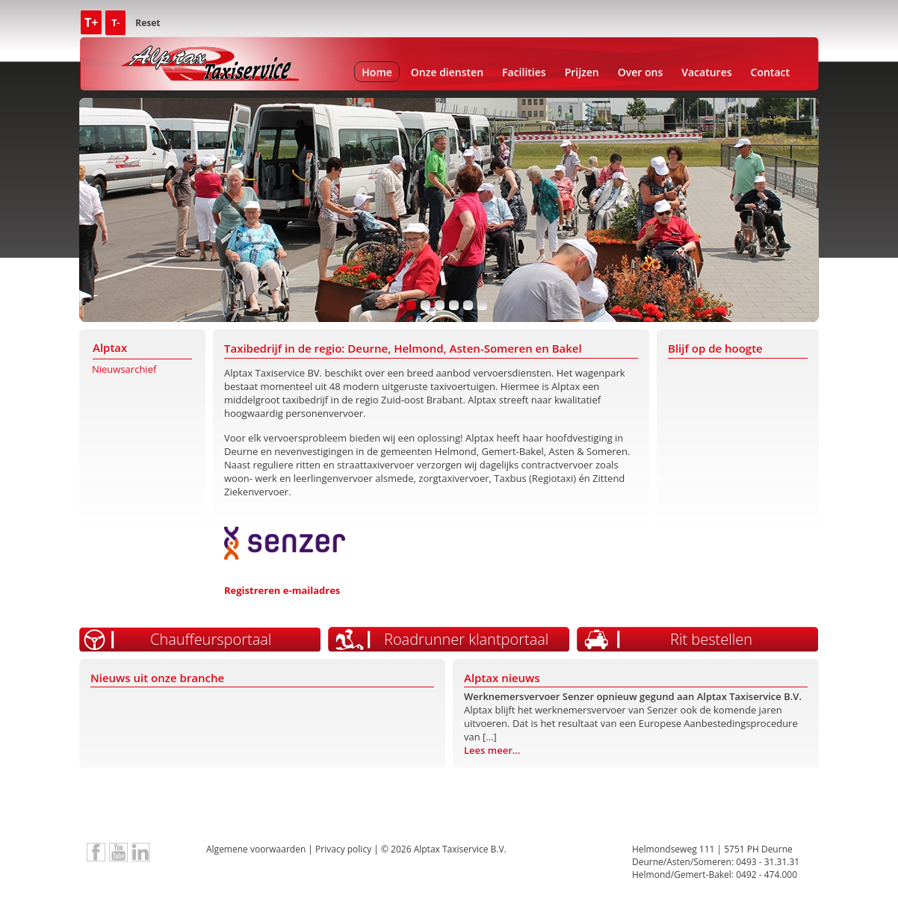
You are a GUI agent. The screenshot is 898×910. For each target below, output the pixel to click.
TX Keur (268, 809)
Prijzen (582, 72)
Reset (147, 22)
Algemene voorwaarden (256, 849)
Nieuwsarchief (124, 369)
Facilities (524, 72)
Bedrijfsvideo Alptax (118, 852)
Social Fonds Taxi (630, 809)
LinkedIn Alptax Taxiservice (140, 852)
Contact (770, 72)
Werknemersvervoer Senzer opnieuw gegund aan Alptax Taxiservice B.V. (633, 696)
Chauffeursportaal (210, 639)
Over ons (640, 72)
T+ (91, 22)
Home (377, 72)
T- (115, 22)
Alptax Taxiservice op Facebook (96, 852)
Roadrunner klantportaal (466, 639)
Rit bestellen (711, 639)
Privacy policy (343, 849)
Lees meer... (492, 750)
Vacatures (706, 72)
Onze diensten (447, 72)
